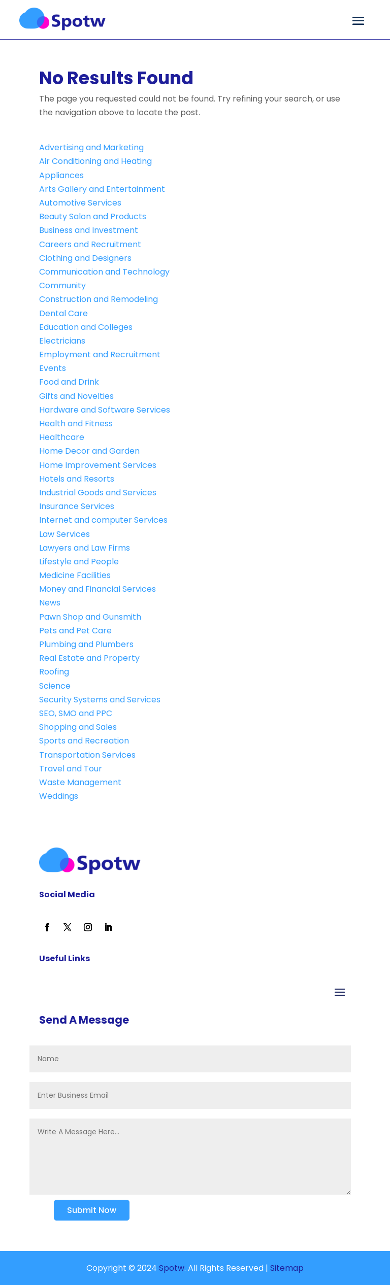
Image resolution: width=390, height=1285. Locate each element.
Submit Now (91, 1210)
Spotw (170, 1268)
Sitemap (287, 1268)
